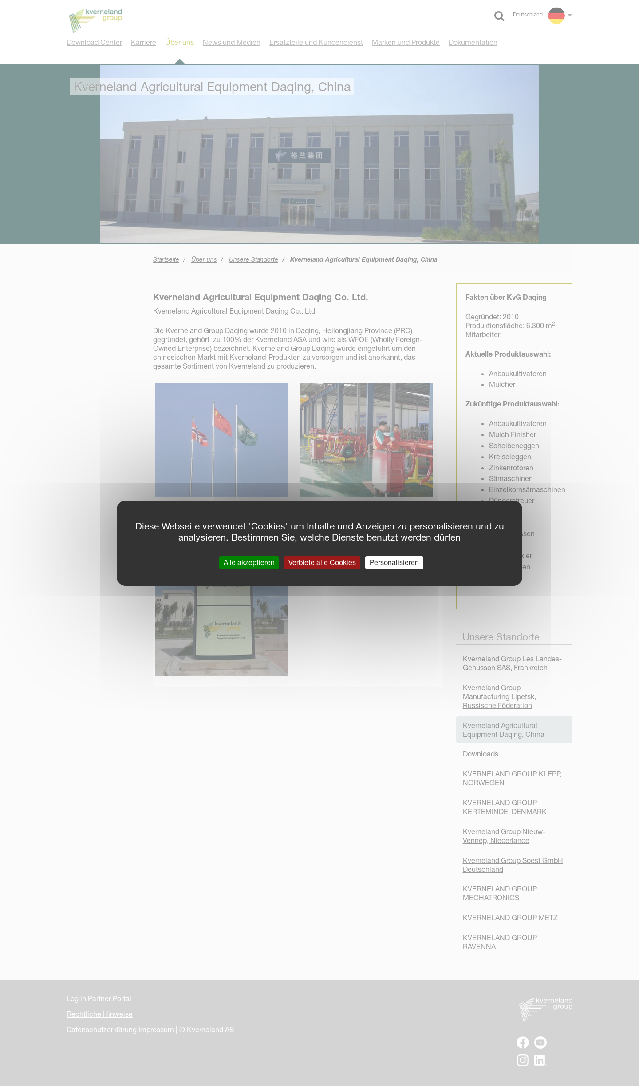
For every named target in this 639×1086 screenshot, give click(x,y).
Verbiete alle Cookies (322, 561)
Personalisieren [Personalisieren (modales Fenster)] (394, 561)
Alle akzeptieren (249, 561)
